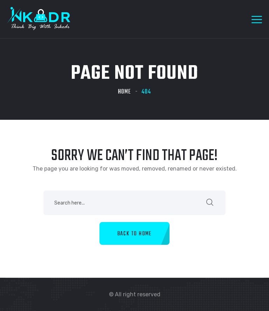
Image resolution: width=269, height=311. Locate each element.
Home (124, 92)
